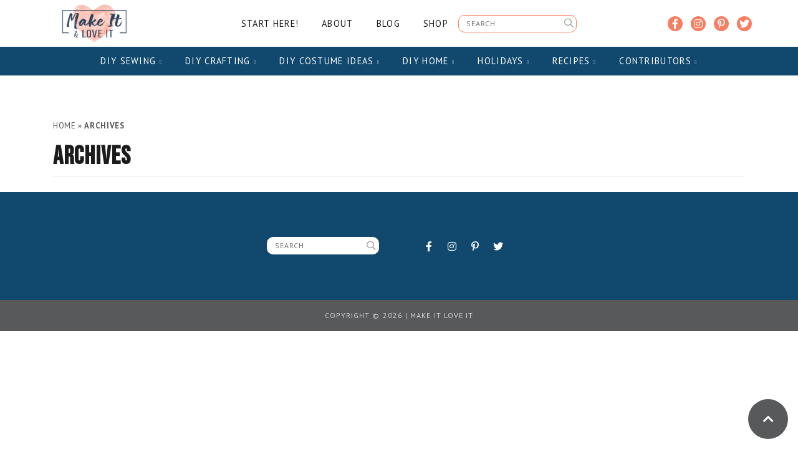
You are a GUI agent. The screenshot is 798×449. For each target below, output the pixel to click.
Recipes (574, 61)
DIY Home (428, 61)
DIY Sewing (131, 61)
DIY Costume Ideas (329, 61)
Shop (435, 23)
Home (64, 125)
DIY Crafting (220, 61)
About (337, 23)
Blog (388, 23)
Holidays (503, 61)
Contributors (658, 61)
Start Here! (270, 23)
